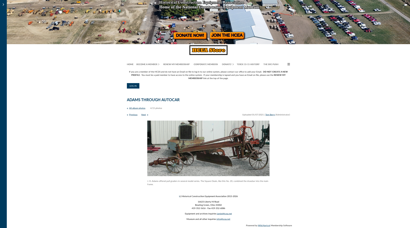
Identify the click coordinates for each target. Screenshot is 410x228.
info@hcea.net (223, 219)
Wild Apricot (264, 225)
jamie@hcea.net (224, 213)
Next (143, 114)
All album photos (137, 108)
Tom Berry (270, 114)
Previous (133, 114)
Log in (133, 85)
